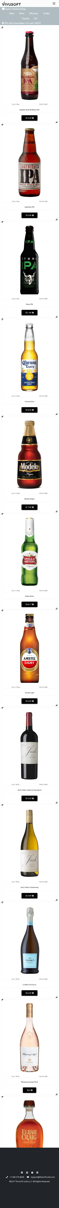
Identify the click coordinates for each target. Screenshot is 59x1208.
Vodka (46, 13)
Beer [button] (11, 13)
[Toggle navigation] (54, 3)
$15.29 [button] (29, 118)
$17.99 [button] (29, 507)
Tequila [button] (25, 18)
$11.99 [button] (29, 313)
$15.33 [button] (29, 798)
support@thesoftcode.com (43, 1177)
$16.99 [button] (29, 701)
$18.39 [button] (29, 410)
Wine (21, 13)
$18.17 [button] (29, 604)
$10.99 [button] (29, 215)
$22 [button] (29, 1090)
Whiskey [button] (33, 13)
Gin (35, 18)
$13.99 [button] (29, 896)
